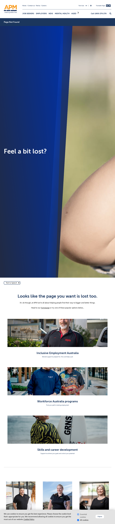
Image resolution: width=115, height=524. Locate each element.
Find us (38, 5)
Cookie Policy (29, 519)
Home (24, 5)
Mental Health (62, 13)
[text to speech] (12, 283)
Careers (43, 5)
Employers (41, 13)
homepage (45, 308)
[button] (110, 13)
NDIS (51, 13)
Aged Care (76, 13)
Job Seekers (28, 13)
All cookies (84, 520)
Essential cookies (83, 515)
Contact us (31, 5)
